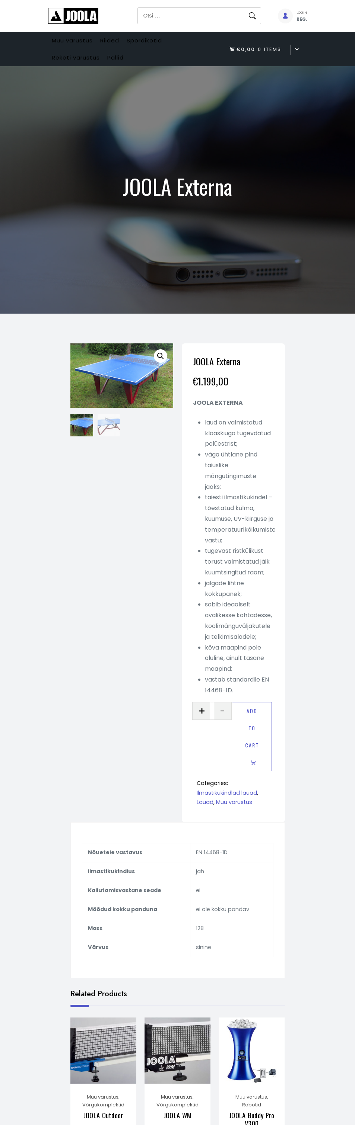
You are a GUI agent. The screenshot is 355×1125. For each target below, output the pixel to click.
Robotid (251, 1119)
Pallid (127, 66)
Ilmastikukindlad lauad (227, 804)
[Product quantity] (212, 723)
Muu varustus (76, 43)
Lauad (205, 814)
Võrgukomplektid (103, 1119)
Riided (121, 43)
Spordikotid (163, 43)
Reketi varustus (80, 66)
